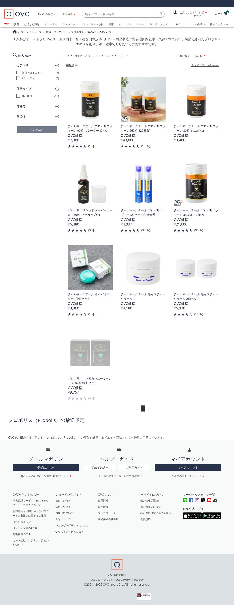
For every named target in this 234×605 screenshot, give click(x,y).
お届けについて (64, 513)
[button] (188, 14)
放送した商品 (31, 24)
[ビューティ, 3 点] (37, 78)
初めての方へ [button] (100, 467)
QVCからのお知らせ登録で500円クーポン (45, 476)
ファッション (70, 24)
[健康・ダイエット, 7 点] (37, 72)
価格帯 (21, 106)
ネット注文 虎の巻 (129, 476)
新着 (16, 24)
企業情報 (103, 500)
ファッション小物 (93, 24)
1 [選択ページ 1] (142, 408)
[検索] (161, 14)
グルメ (176, 24)
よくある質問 (106, 476)
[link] (96, 55)
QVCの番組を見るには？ (69, 531)
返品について (63, 519)
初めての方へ (217, 24)
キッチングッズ (158, 24)
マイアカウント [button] (188, 467)
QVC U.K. (107, 579)
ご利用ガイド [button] (134, 467)
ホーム (140, 24)
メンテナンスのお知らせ (27, 528)
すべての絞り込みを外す (205, 65)
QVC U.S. (95, 579)
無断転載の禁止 (22, 534)
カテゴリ (22, 65)
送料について (63, 506)
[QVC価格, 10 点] (37, 96)
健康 (111, 24)
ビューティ (51, 24)
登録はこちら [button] (46, 467)
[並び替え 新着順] (206, 56)
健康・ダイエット (56, 32)
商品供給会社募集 (108, 519)
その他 (21, 116)
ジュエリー (125, 24)
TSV (6, 24)
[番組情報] (67, 14)
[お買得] (200, 24)
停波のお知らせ (22, 521)
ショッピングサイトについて (72, 525)
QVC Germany (123, 579)
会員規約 (145, 519)
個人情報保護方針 (150, 500)
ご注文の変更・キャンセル (186, 476)
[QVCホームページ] (14, 32)
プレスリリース (107, 513)
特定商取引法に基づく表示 (155, 513)
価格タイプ (24, 89)
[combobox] (119, 14)
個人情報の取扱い (150, 506)
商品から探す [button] (45, 14)
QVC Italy (138, 579)
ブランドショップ (31, 32)
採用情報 (103, 506)
